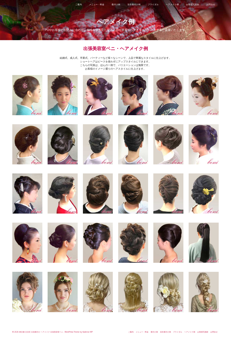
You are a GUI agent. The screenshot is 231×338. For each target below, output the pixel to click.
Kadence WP (88, 332)
